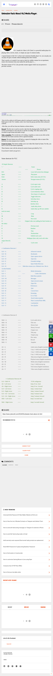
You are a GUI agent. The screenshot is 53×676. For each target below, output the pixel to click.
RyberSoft (9, 644)
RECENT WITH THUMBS (10, 580)
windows (16, 10)
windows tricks (9, 10)
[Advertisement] (26, 91)
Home (3, 10)
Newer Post (26, 446)
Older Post (26, 450)
